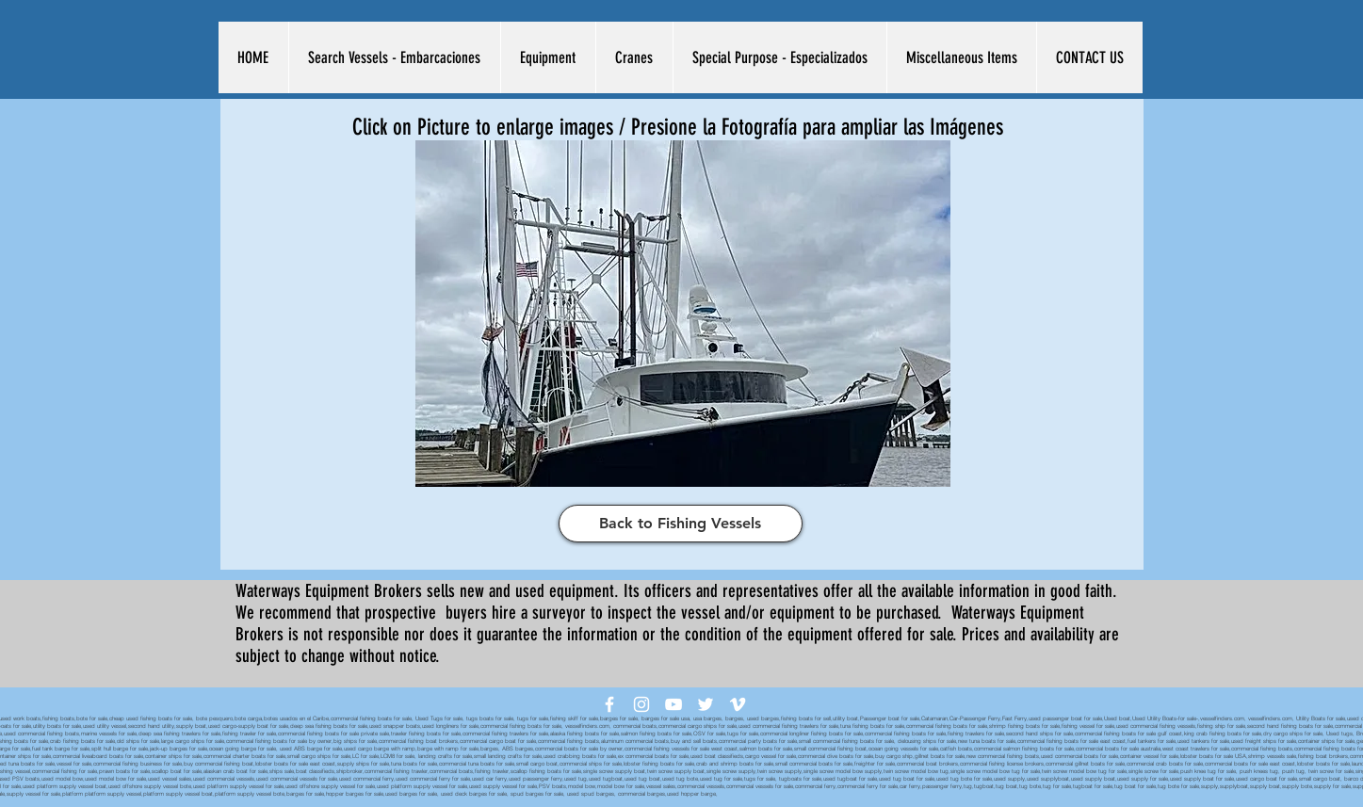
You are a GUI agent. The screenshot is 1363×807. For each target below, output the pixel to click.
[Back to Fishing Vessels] (681, 523)
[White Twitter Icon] (705, 704)
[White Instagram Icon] (641, 704)
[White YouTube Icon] (673, 704)
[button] (394, 57)
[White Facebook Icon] (609, 704)
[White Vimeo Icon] (737, 704)
